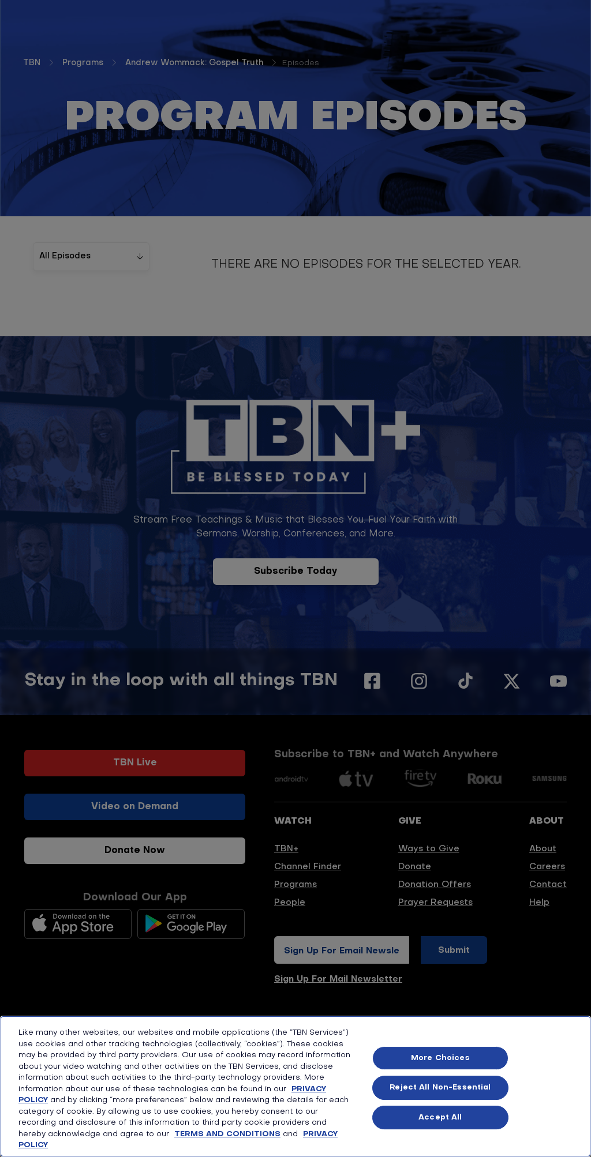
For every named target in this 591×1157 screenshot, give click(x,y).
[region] (295, 1086)
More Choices (440, 1058)
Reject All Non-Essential (440, 1087)
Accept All (440, 1117)
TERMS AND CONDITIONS (227, 1134)
